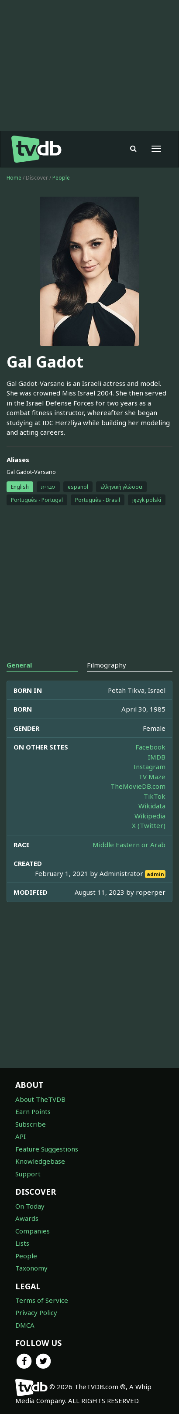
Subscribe (30, 1124)
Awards (26, 1218)
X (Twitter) (148, 825)
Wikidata (151, 805)
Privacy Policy (36, 1312)
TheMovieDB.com (137, 786)
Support (28, 1173)
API (20, 1136)
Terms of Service (41, 1300)
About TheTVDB (40, 1099)
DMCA (24, 1325)
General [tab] (19, 665)
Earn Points (33, 1111)
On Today (30, 1206)
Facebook (150, 747)
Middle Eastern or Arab (129, 844)
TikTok (154, 796)
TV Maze (151, 776)
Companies (32, 1231)
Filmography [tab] (106, 665)
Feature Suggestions (46, 1149)
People (61, 177)
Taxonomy (31, 1268)
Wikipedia (149, 815)
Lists (22, 1243)
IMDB (156, 757)
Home (14, 177)
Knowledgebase (40, 1161)
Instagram (149, 766)
